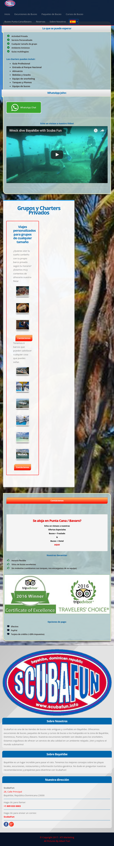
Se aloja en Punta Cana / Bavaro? (57, 520)
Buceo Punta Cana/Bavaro (17, 21)
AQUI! (57, 544)
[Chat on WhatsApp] (23, 107)
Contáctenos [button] (23, 338)
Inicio (7, 14)
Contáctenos (57, 500)
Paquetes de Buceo (51, 14)
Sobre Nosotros (58, 21)
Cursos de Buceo (74, 14)
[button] (74, 21)
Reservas (40, 21)
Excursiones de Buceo (25, 14)
